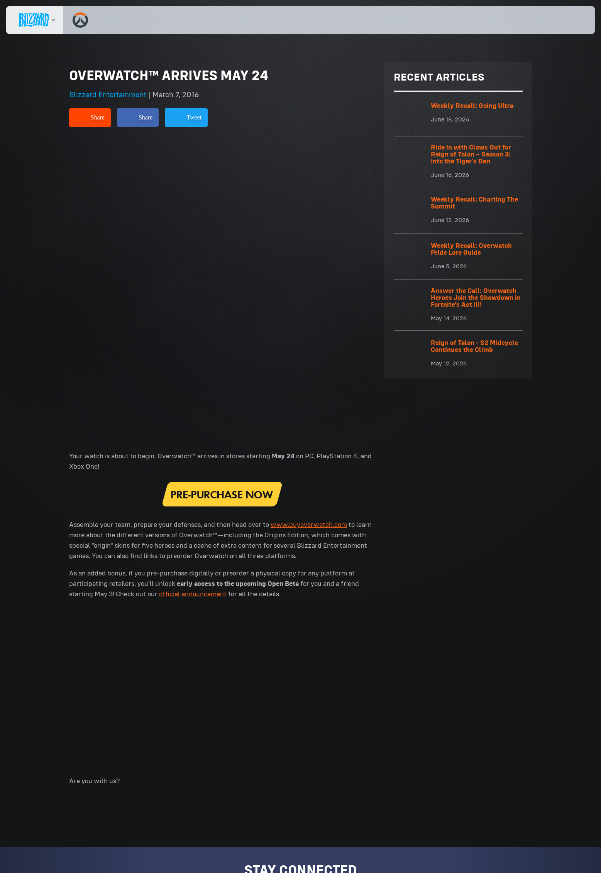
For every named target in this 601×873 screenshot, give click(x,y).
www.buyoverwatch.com (309, 226)
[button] (567, 20)
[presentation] (34, 20)
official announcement (193, 296)
